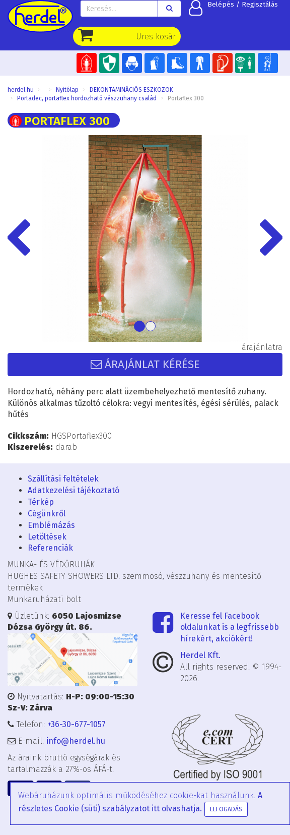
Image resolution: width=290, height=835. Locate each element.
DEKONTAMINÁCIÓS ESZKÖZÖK (131, 89)
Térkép (41, 502)
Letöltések (47, 537)
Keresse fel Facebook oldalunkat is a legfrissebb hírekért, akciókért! (229, 627)
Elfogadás (226, 809)
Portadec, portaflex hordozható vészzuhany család (87, 98)
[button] (28, 238)
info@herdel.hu (75, 741)
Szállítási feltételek (63, 479)
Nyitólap (67, 89)
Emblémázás (51, 525)
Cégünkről (46, 513)
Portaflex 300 (186, 98)
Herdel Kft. (200, 655)
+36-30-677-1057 (76, 724)
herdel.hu (21, 89)
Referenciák (50, 548)
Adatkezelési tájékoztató (73, 490)
